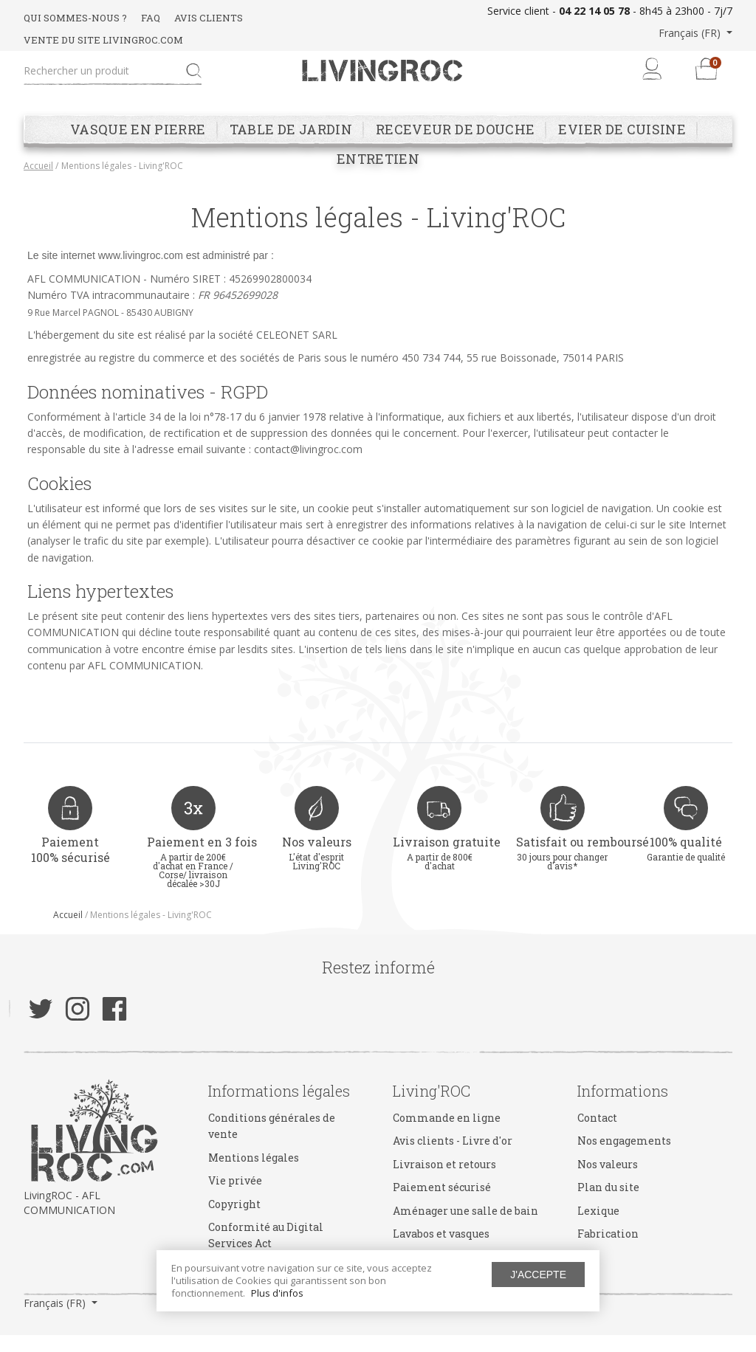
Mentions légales (253, 1175)
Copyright (234, 1221)
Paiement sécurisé (442, 1204)
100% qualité (686, 859)
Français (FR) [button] (691, 33)
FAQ (150, 17)
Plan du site (608, 1204)
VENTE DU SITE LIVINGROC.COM (103, 39)
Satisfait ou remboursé (582, 859)
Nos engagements (624, 1158)
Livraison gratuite (447, 859)
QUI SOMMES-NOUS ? (75, 17)
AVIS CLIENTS (208, 17)
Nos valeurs (316, 859)
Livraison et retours (444, 1181)
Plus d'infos (277, 1293)
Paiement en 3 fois (202, 859)
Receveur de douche (455, 147)
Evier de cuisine (622, 147)
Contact (597, 1135)
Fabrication (608, 1251)
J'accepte (538, 1274)
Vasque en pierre (138, 147)
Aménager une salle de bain (465, 1228)
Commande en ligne (447, 1135)
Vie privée (235, 1197)
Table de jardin (291, 147)
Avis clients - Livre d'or (452, 1158)
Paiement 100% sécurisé (70, 867)
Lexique (598, 1228)
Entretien (378, 176)
